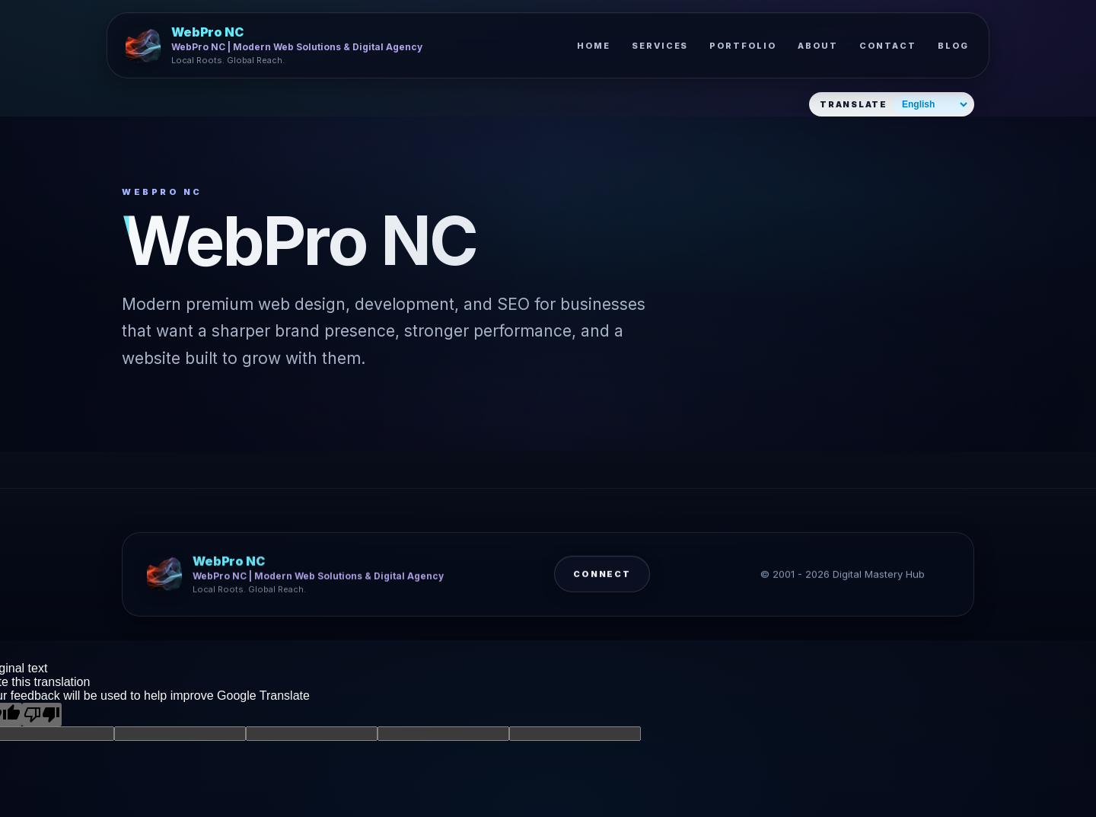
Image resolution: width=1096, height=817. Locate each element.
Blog (953, 45)
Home (593, 45)
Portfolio (742, 45)
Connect (602, 579)
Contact (887, 45)
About (818, 45)
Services (660, 45)
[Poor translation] (42, 714)
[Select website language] (931, 104)
